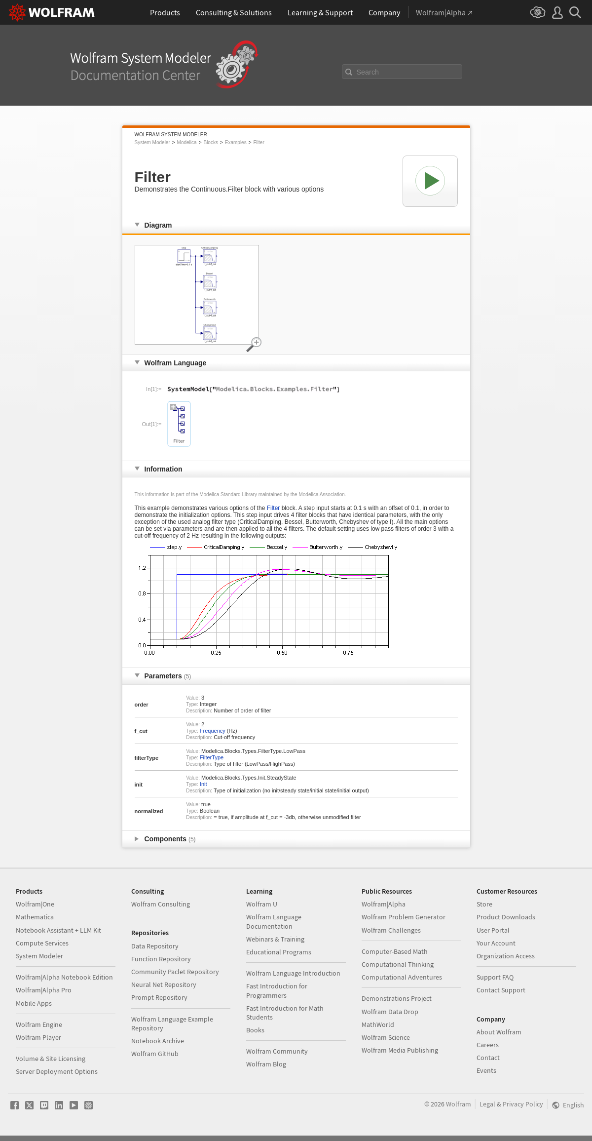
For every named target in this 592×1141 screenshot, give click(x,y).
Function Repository (161, 958)
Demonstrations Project (397, 998)
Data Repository (155, 946)
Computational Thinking (398, 964)
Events (486, 1070)
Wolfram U (261, 904)
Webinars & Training (275, 939)
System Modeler (152, 142)
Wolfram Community (277, 1051)
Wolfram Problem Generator (403, 916)
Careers (488, 1044)
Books (255, 1029)
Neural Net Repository (163, 984)
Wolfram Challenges (391, 930)
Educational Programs (278, 951)
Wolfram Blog (266, 1064)
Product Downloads (506, 916)
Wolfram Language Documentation (273, 921)
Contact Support (501, 989)
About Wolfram (499, 1031)
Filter (259, 142)
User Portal (493, 930)
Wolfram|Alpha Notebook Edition (64, 977)
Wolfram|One (35, 904)
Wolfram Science (386, 1037)
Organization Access (506, 955)
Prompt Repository (159, 997)
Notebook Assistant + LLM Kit (58, 930)
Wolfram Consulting (160, 904)
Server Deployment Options (57, 1071)
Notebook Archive (157, 1040)
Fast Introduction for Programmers (276, 990)
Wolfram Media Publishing (400, 1050)
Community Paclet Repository (175, 971)
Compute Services (42, 943)
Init (203, 784)
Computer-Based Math (395, 951)
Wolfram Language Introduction (293, 973)
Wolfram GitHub (155, 1053)
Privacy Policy (523, 1104)
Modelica (187, 142)
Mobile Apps (34, 1003)
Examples (236, 142)
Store (484, 904)
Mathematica (35, 916)
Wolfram (458, 1104)
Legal (487, 1104)
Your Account (496, 943)
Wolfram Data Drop (390, 1011)
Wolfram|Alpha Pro (44, 989)
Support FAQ (495, 977)
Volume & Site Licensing (50, 1058)
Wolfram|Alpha (384, 904)
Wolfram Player (38, 1037)
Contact (488, 1057)
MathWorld (378, 1024)
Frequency (212, 731)
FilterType (211, 757)
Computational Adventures (402, 977)
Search (368, 72)
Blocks (210, 142)
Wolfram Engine (39, 1024)
